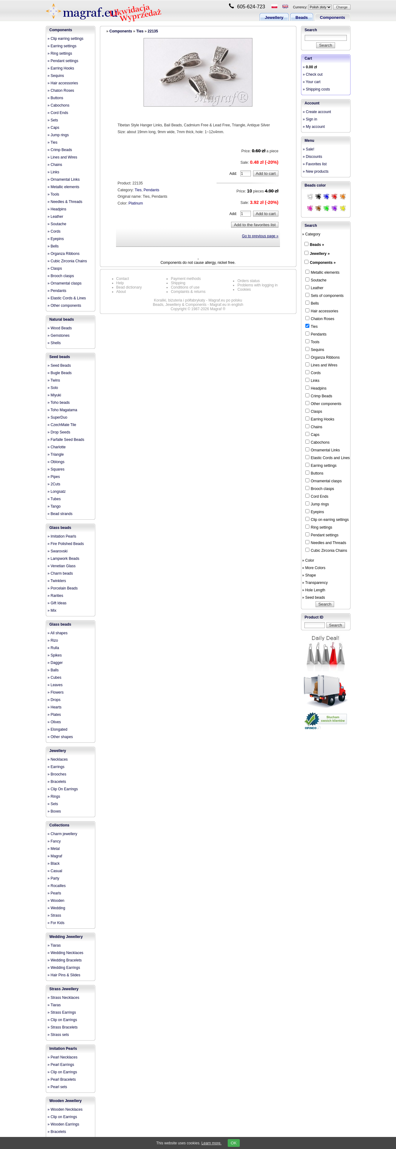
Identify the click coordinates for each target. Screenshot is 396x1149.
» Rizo (53, 640)
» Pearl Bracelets (62, 1079)
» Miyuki (54, 395)
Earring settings (321, 465)
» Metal (54, 849)
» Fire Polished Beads (66, 544)
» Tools (53, 194)
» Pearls (54, 893)
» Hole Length (313, 590)
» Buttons (55, 98)
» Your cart (312, 82)
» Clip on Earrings (62, 1020)
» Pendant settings (63, 61)
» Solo (53, 388)
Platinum (135, 203)
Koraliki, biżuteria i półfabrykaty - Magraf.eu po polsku (198, 300)
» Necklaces (58, 759)
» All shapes (58, 633)
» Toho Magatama (62, 410)
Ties (140, 31)
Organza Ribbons (322, 357)
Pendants (151, 190)
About (121, 291)
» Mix (52, 610)
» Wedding (56, 908)
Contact (122, 279)
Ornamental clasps (323, 480)
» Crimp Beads (60, 150)
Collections (60, 825)
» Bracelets (57, 781)
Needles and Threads (325, 542)
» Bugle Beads (60, 373)
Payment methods (186, 279)
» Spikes (55, 655)
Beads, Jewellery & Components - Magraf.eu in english (198, 304)
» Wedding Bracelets (65, 960)
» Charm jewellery (62, 834)
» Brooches (57, 774)
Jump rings (317, 503)
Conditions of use (185, 287)
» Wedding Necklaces (66, 953)
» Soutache (57, 224)
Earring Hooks (319, 418)
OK (234, 1143)
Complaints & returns (188, 291)
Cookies (244, 289)
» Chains (55, 165)
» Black (54, 863)
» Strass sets (58, 1035)
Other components (323, 403)
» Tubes (54, 499)
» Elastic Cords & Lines (67, 298)
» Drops (54, 700)
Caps (312, 434)
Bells (312, 303)
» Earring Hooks (61, 68)
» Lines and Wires (62, 157)
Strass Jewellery (64, 989)
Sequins (314, 349)
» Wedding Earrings (64, 967)
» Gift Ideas (57, 603)
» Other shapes (60, 737)
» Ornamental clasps (65, 283)
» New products (316, 171)
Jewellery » (320, 253)
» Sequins (56, 76)
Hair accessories (321, 310)
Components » (323, 262)
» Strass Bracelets (63, 1027)
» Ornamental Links (64, 179)
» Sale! (308, 149)
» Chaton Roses (61, 90)
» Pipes (54, 477)
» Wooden (56, 900)
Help (120, 283)
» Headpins (57, 209)
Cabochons (317, 442)
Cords (313, 372)
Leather (314, 287)
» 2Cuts (54, 484)
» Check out (313, 74)
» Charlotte (57, 447)
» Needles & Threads (65, 202)
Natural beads (62, 319)
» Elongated (57, 729)
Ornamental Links (322, 449)
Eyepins (314, 511)
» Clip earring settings (66, 38)
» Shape (309, 575)
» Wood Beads (60, 328)
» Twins (54, 380)
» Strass (54, 915)
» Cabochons (59, 105)
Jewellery (274, 17)
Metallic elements (322, 272)
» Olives (54, 722)
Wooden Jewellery (66, 1101)
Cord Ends (317, 496)
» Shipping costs (316, 89)
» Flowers (56, 692)
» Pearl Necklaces (63, 1057)
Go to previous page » (260, 236)
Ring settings (318, 527)
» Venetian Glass (62, 566)
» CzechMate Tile (62, 425)
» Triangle (56, 454)
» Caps (53, 127)
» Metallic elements (64, 187)
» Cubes (55, 677)
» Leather (55, 216)
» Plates (54, 714)
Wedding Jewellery (66, 937)
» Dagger (55, 663)
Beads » (317, 245)
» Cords (54, 231)
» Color (308, 560)
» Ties (53, 142)
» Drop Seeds (59, 432)
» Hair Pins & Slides (64, 975)
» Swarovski (58, 551)
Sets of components (324, 295)
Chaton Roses (319, 318)
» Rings (54, 796)
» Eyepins (56, 239)
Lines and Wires (321, 364)
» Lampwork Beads (64, 558)
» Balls (53, 670)
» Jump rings (58, 135)
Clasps (313, 411)
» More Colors (313, 568)
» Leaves (55, 685)
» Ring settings (60, 53)
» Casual (55, 871)
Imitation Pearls (63, 1048)
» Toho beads (59, 402)
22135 (153, 31)
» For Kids (56, 923)
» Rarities (55, 596)
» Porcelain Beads (63, 588)
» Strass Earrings (62, 1012)
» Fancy (54, 841)
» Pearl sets (57, 1087)
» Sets (53, 120)
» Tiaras (54, 945)
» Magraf (55, 856)
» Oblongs (56, 462)
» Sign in (310, 119)
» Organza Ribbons (64, 253)
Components (332, 17)
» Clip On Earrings (63, 789)
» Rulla (53, 648)
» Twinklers (57, 581)
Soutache (316, 279)
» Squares (56, 469)
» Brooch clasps (61, 276)
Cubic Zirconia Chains (326, 550)
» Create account (317, 112)
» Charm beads (60, 573)
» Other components (64, 305)
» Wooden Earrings (64, 1124)
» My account (314, 127)
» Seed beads (313, 597)
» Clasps (55, 268)
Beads (301, 17)
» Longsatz (57, 491)
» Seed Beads (59, 365)
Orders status (248, 281)
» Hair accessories (63, 83)
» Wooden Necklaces (65, 1109)
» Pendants (57, 291)
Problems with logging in (257, 285)
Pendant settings (321, 534)
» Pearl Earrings (61, 1064)
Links (312, 380)
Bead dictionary (129, 287)
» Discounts (312, 156)
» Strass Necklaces (64, 997)
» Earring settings (62, 46)
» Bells (53, 246)
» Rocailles (57, 886)
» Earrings (56, 767)
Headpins (316, 388)
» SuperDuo (57, 417)
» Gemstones (59, 335)
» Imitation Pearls (62, 536)
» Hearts (55, 707)
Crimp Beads (318, 395)
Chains (313, 426)
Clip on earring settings (327, 519)
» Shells (54, 343)
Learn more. (211, 1143)
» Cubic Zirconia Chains (67, 261)
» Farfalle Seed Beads (66, 439)
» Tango (54, 506)
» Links (53, 172)
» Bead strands (60, 514)
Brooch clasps (319, 488)
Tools (312, 341)
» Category (311, 234)
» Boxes (54, 811)
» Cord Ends (58, 113)
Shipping (178, 283)
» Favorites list (315, 164)
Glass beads (60, 528)
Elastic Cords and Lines (327, 457)
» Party (53, 878)
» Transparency (315, 583)
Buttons (314, 473)
